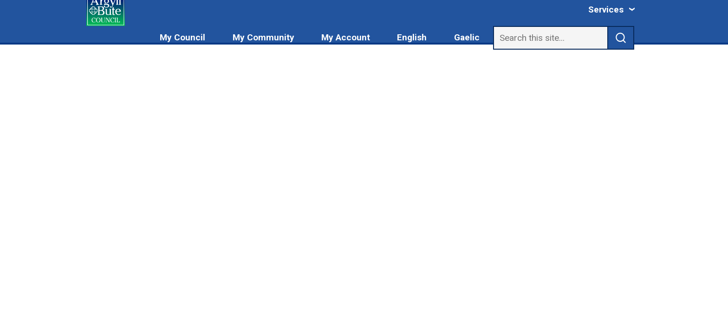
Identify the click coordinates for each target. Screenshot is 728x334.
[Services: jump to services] (612, 9)
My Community (263, 37)
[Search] (550, 38)
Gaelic (467, 37)
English (412, 37)
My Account (345, 37)
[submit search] (621, 38)
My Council (182, 37)
